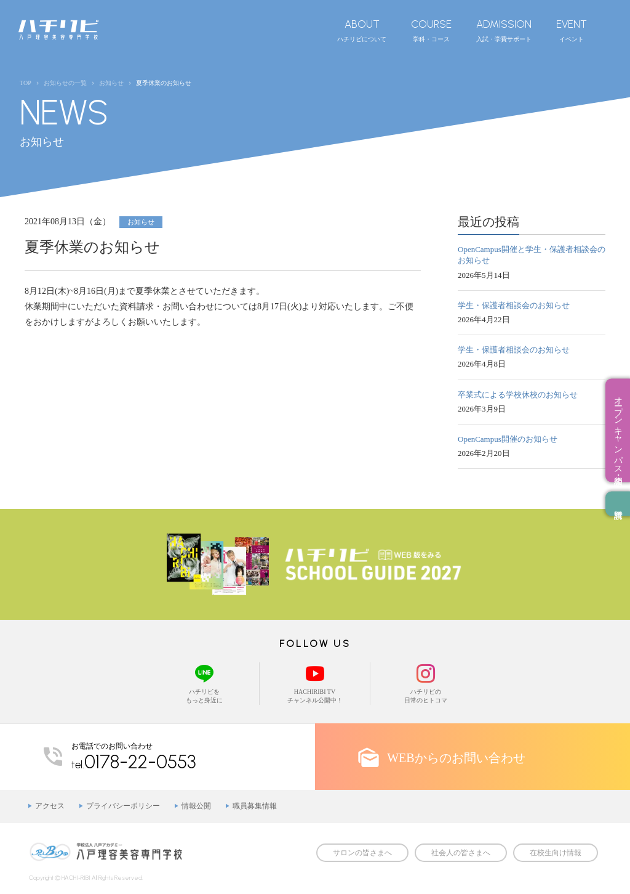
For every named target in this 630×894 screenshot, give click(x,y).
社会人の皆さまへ (460, 852)
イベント (571, 30)
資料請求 (617, 503)
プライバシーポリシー (123, 806)
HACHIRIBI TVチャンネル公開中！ (314, 683)
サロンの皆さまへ (362, 852)
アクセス (50, 806)
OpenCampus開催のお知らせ (507, 439)
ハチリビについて (361, 30)
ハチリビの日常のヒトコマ (426, 683)
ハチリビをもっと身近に (204, 683)
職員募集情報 (255, 806)
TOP (25, 82)
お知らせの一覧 (65, 82)
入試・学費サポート (504, 30)
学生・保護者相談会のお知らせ (514, 305)
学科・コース (431, 30)
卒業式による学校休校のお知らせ (518, 394)
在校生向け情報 (555, 852)
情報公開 (196, 806)
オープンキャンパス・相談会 (618, 430)
